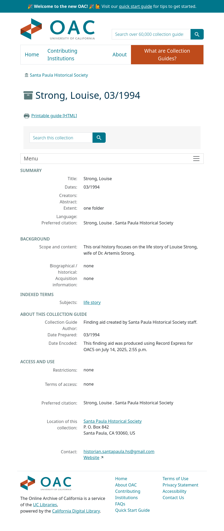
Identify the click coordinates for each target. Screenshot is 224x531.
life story (92, 302)
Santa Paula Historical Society (59, 75)
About (120, 54)
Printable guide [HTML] (54, 116)
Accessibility (174, 491)
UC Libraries (45, 505)
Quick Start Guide (132, 510)
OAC (57, 29)
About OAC (126, 485)
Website (91, 457)
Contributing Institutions (62, 54)
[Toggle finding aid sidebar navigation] (112, 158)
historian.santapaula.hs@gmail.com (119, 451)
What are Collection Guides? (167, 54)
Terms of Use (175, 478)
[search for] (151, 34)
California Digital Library (76, 511)
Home (32, 54)
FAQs (120, 504)
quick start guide (135, 6)
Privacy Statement (180, 485)
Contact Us (173, 497)
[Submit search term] (197, 34)
